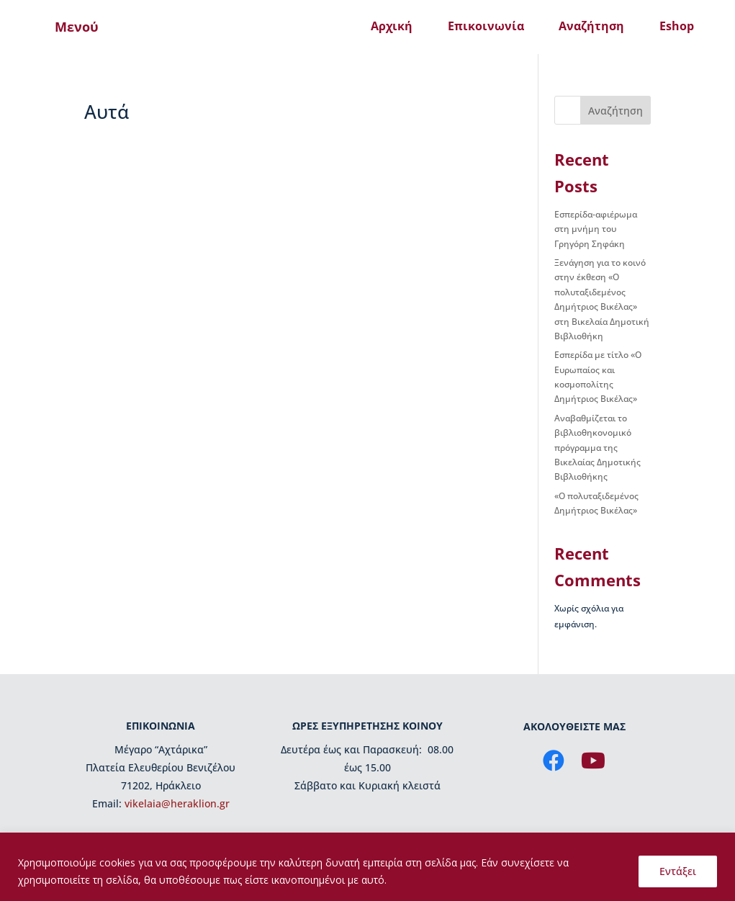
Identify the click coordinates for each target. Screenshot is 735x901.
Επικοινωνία (486, 26)
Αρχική (391, 26)
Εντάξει (677, 871)
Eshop (676, 26)
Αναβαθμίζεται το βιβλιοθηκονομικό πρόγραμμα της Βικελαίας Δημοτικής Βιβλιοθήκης (597, 447)
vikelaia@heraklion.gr (177, 803)
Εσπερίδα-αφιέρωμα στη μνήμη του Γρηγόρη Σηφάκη (595, 229)
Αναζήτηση (591, 26)
